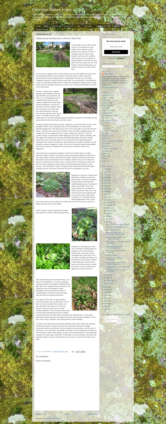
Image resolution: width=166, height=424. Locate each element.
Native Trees (68, 26)
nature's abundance (108, 148)
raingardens (106, 113)
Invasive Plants (107, 95)
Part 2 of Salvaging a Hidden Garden (117, 224)
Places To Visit (106, 110)
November (109, 205)
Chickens (105, 156)
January (108, 283)
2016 (106, 197)
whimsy (104, 125)
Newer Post (41, 414)
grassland (105, 146)
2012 (106, 292)
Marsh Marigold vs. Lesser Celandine (117, 267)
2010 (106, 298)
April (107, 275)
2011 (106, 295)
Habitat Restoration (108, 115)
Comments (107, 321)
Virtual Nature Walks (108, 130)
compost (104, 143)
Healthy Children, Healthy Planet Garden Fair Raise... (116, 238)
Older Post (92, 414)
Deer (78, 26)
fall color (104, 138)
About (46, 26)
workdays (105, 153)
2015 (106, 200)
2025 (106, 172)
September (109, 210)
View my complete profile (110, 87)
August (108, 213)
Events (104, 128)
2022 (106, 180)
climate (104, 161)
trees (103, 118)
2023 (106, 177)
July (107, 216)
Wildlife (104, 100)
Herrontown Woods (108, 120)
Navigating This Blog (103, 26)
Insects (104, 108)
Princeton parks (107, 136)
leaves (104, 123)
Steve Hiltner (108, 74)
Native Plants (106, 97)
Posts (106, 317)
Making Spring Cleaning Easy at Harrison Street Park (116, 263)
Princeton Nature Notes (52, 10)
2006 (106, 309)
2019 (106, 188)
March (108, 278)
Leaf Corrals (56, 26)
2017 (106, 194)
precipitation (106, 151)
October (108, 208)
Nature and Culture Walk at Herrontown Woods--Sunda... (116, 233)
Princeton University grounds (111, 141)
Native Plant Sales (111, 255)
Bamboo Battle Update (113, 230)
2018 (106, 191)
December (109, 202)
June (107, 219)
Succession (88, 26)
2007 (106, 306)
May (107, 222)
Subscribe (116, 52)
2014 (106, 287)
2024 (106, 174)
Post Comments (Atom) (52, 418)
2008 (106, 303)
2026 (106, 169)
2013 (106, 289)
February (109, 280)
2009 (106, 301)
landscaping (106, 105)
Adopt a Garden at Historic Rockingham (114, 258)
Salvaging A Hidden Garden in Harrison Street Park (115, 247)
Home (38, 26)
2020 (106, 186)
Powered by (116, 58)
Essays (116, 26)
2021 (106, 183)
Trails (104, 158)
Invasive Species (42, 29)
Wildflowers (105, 103)
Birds (103, 133)
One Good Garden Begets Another (117, 227)
